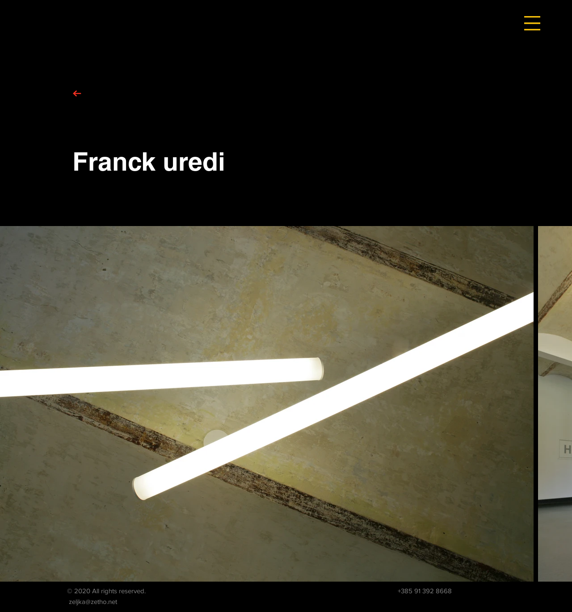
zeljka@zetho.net (93, 601)
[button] (532, 23)
